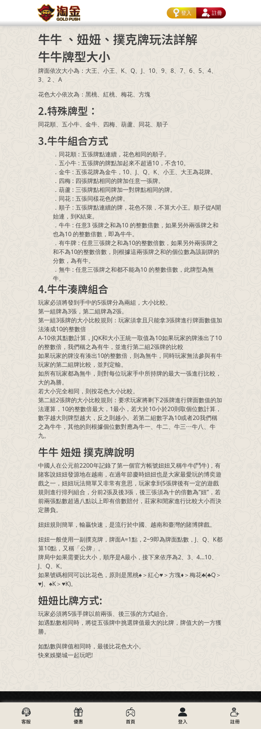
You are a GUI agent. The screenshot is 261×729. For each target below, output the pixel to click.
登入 (181, 13)
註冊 (211, 13)
